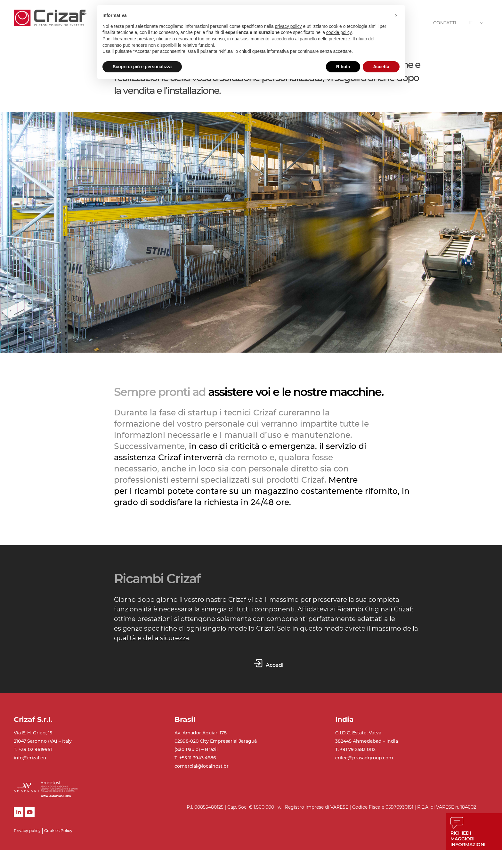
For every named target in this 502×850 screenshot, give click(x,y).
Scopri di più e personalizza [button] (142, 66)
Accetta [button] (381, 66)
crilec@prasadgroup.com (364, 758)
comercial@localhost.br (201, 766)
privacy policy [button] (288, 26)
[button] (396, 15)
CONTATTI (444, 23)
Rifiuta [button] (343, 66)
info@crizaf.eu (30, 758)
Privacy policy (27, 830)
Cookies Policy (58, 830)
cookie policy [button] (339, 32)
